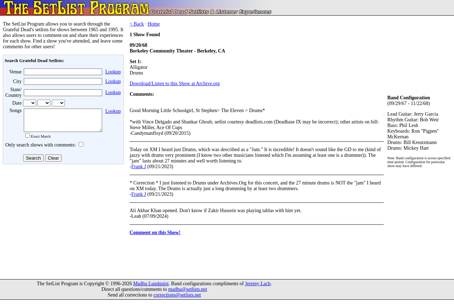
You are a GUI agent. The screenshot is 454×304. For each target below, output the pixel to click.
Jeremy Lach (258, 288)
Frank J (138, 166)
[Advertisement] (62, 223)
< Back (136, 24)
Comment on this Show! (155, 232)
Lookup (113, 71)
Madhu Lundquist (150, 288)
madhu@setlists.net (187, 293)
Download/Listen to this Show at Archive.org (174, 83)
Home (154, 24)
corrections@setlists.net (177, 299)
